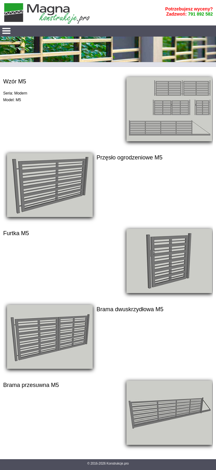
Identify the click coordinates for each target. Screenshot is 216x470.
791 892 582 (200, 14)
